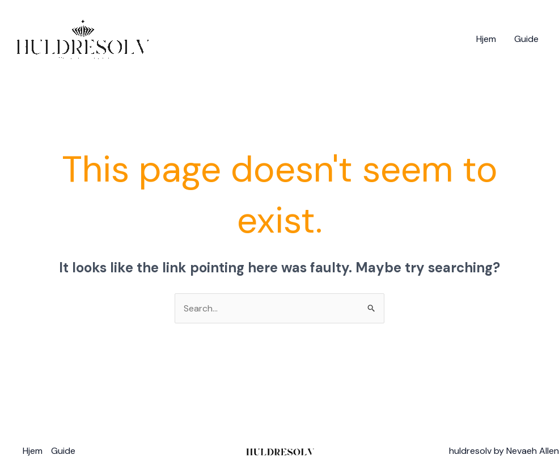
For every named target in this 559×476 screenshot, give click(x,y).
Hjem (486, 39)
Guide (526, 39)
